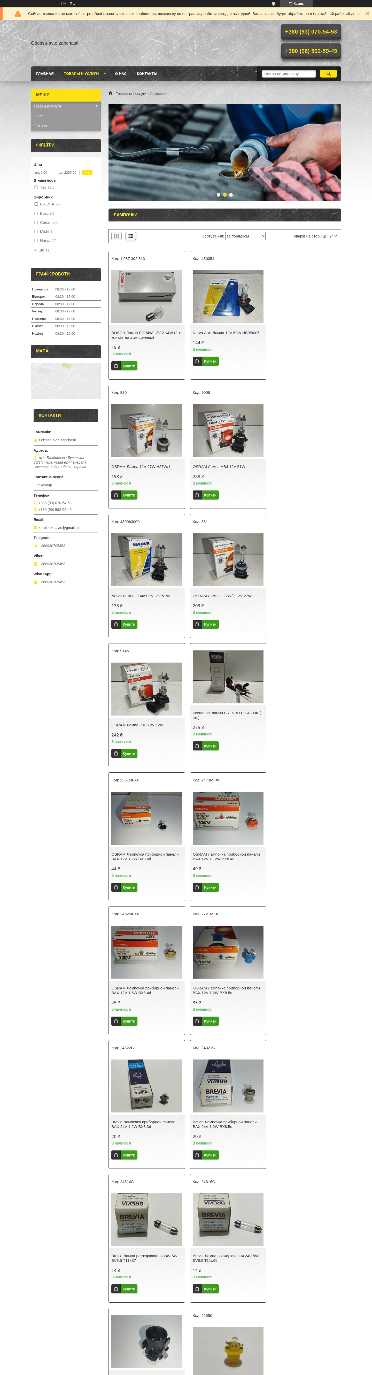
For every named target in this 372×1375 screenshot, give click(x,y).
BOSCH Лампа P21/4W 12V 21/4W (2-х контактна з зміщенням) (145, 335)
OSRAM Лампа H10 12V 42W (137, 596)
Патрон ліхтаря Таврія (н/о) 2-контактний (217, 987)
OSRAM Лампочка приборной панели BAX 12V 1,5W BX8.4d (224, 731)
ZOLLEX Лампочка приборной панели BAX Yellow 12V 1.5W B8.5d (303, 999)
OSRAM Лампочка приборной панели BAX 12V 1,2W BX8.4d (303, 598)
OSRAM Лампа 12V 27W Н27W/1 (298, 333)
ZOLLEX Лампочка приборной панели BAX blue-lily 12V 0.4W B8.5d (145, 1133)
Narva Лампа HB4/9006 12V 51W (219, 466)
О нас (121, 74)
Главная (45, 74)
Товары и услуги (81, 74)
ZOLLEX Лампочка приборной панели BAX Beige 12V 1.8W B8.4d (224, 1133)
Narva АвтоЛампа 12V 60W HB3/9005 (223, 333)
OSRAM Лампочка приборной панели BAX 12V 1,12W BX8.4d (145, 731)
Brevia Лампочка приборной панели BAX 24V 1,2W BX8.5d (222, 865)
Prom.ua (210, 1365)
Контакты (147, 74)
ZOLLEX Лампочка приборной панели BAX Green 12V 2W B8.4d (145, 1267)
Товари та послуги (131, 93)
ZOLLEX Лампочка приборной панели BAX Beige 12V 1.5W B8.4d (303, 1133)
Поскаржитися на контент (182, 1370)
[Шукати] (328, 74)
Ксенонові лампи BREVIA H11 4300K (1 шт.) (223, 585)
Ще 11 (44, 250)
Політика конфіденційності (223, 1370)
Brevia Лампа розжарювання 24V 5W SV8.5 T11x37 (302, 865)
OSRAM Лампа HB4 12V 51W (137, 466)
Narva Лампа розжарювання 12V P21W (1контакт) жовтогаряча (298, 1267)
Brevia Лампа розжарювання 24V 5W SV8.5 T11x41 (144, 999)
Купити (129, 366)
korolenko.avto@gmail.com (60, 528)
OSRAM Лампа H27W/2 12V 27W (298, 466)
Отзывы (40, 126)
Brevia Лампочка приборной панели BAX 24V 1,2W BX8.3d (143, 865)
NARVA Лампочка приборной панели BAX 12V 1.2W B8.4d (223, 1267)
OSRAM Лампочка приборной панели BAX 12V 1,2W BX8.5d (303, 731)
